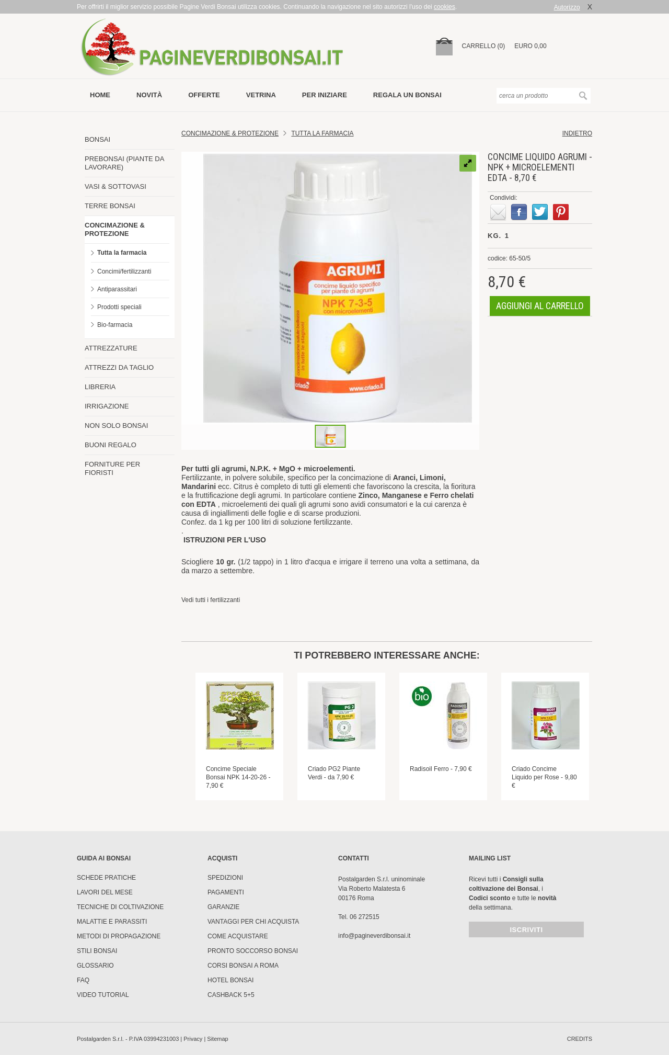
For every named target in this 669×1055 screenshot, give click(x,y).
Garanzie (223, 907)
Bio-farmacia (114, 324)
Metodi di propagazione (118, 936)
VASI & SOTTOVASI (115, 186)
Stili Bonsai (97, 951)
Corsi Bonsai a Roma (243, 965)
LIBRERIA (100, 387)
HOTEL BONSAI (230, 980)
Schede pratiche (106, 877)
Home (100, 95)
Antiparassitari (117, 289)
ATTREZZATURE (111, 348)
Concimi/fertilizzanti (124, 271)
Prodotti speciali (119, 307)
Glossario (95, 965)
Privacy (192, 1039)
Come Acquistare (237, 936)
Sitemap (217, 1039)
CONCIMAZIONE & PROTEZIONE (115, 229)
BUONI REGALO (110, 445)
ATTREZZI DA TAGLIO (119, 367)
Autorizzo (567, 7)
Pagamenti (225, 892)
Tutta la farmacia (121, 252)
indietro (577, 133)
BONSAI (97, 139)
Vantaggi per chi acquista (253, 921)
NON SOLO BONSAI (116, 425)
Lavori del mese (105, 892)
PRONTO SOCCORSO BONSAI (252, 951)
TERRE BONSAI (110, 206)
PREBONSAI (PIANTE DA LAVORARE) (124, 163)
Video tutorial (103, 995)
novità (149, 95)
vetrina (261, 95)
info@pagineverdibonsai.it (374, 935)
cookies (444, 6)
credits (579, 1039)
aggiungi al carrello (540, 305)
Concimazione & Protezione (230, 133)
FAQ (83, 980)
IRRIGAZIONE (107, 406)
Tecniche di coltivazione (120, 907)
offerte (204, 95)
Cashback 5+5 (231, 995)
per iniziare (324, 95)
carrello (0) (483, 46)
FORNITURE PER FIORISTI (112, 468)
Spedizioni (225, 877)
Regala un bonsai (407, 95)
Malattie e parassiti (112, 921)
